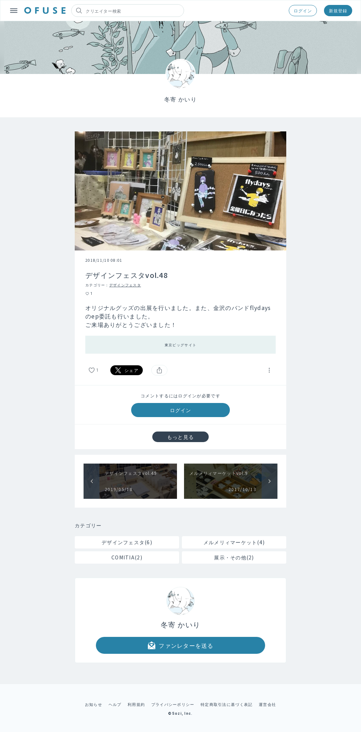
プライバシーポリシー (173, 704)
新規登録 (338, 10)
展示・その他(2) (234, 557)
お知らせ (93, 704)
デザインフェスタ (125, 284)
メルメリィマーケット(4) (234, 542)
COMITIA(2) (126, 557)
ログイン (303, 10)
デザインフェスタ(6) (127, 542)
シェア (127, 370)
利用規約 (136, 704)
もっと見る (180, 436)
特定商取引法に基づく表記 (226, 704)
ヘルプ (115, 704)
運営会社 (267, 704)
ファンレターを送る (180, 645)
